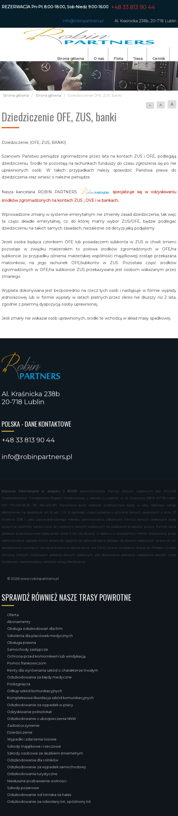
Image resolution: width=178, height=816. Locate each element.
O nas (99, 59)
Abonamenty (18, 622)
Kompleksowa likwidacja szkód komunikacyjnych (50, 698)
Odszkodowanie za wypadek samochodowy (46, 767)
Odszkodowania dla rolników (32, 760)
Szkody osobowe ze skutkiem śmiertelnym (45, 753)
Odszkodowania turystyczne (32, 774)
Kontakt (126, 81)
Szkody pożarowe (23, 788)
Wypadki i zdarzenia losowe (32, 739)
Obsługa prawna (21, 643)
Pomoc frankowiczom (26, 663)
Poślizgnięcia (18, 684)
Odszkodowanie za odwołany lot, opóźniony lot (49, 802)
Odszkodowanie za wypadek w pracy (40, 705)
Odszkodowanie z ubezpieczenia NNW (41, 719)
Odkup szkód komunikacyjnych (34, 691)
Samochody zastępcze (27, 649)
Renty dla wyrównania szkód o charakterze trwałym (52, 670)
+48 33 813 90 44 (133, 7)
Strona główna (70, 59)
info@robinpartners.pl (83, 20)
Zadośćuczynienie (23, 725)
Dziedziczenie (19, 732)
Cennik (158, 59)
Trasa (138, 59)
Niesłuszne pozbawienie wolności (36, 781)
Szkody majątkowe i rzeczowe (34, 746)
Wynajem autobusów (89, 81)
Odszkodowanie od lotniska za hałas (39, 795)
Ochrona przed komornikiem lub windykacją (46, 656)
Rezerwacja (154, 81)
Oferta (13, 615)
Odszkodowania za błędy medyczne (39, 677)
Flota (118, 59)
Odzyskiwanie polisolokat (29, 712)
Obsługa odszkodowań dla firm (35, 629)
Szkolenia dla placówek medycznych (40, 636)
